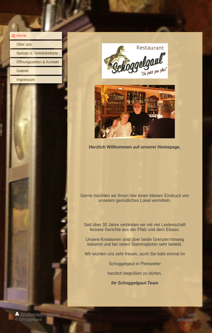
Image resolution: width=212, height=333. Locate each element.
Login (192, 314)
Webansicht (187, 319)
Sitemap (53, 314)
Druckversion (29, 314)
